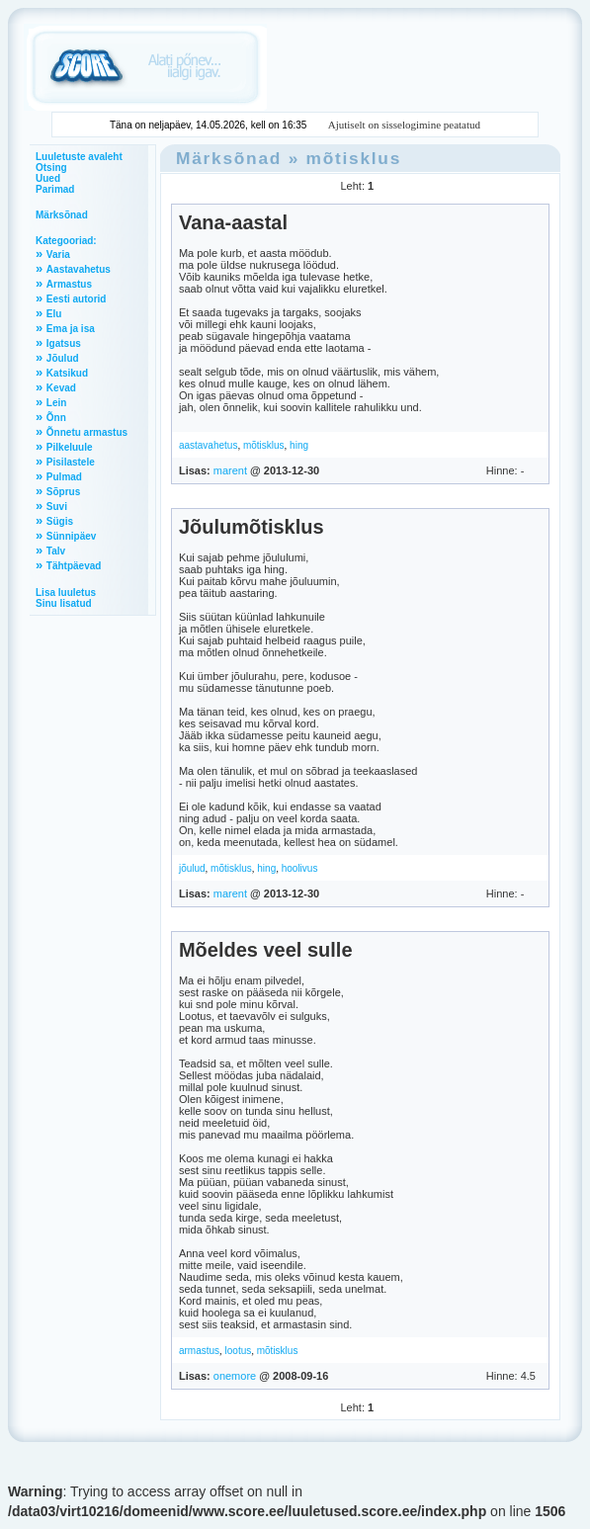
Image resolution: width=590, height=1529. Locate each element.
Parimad (55, 189)
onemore (234, 1376)
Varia (58, 254)
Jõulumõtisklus (251, 527)
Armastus (69, 284)
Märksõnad (62, 215)
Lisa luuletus (66, 592)
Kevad (61, 387)
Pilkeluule (69, 447)
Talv (55, 551)
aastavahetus (208, 445)
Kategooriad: (66, 240)
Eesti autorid (76, 299)
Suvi (56, 506)
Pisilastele (70, 462)
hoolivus (300, 868)
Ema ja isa (70, 328)
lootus (238, 1350)
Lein (56, 402)
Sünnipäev (71, 536)
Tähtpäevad (74, 565)
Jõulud (62, 358)
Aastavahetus (78, 269)
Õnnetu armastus (86, 432)
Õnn (56, 417)
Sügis (59, 521)
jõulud (192, 868)
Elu (54, 313)
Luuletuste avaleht (79, 156)
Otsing (51, 167)
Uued (48, 178)
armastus (199, 1350)
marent (230, 470)
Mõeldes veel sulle (266, 950)
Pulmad (64, 476)
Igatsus (63, 343)
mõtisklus (354, 158)
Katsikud (67, 373)
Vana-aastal (233, 222)
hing (299, 445)
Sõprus (63, 491)
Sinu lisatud (64, 603)
